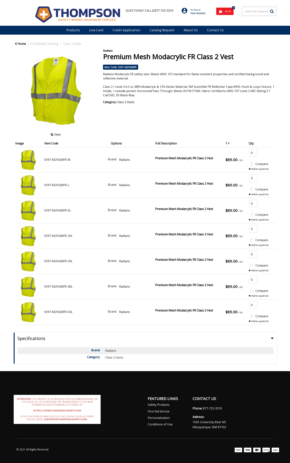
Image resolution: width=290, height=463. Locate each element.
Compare (258, 164)
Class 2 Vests (72, 44)
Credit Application (126, 30)
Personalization (159, 418)
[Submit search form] (272, 11)
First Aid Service (158, 411)
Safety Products (159, 405)
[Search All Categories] (259, 11)
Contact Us (215, 30)
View (56, 134)
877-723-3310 (163, 11)
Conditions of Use (160, 424)
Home (20, 44)
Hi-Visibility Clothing (44, 44)
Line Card (96, 30)
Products (73, 30)
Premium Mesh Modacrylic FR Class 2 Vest (184, 158)
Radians (108, 50)
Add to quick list (259, 169)
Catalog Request (162, 30)
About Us (191, 30)
